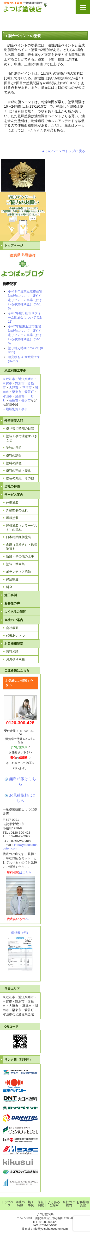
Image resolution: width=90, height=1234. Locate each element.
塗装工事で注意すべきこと (21, 438)
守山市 (7, 396)
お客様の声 (12, 603)
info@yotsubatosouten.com (50, 1228)
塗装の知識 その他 (20, 478)
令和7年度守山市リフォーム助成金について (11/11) (25, 317)
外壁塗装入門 (13, 420)
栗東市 (16, 392)
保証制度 (12, 579)
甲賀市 (7, 383)
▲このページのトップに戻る (63, 151)
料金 (9, 587)
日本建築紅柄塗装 (18, 537)
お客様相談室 (13, 643)
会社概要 (12, 628)
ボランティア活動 (18, 571)
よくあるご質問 (15, 611)
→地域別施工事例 (15, 409)
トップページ (13, 245)
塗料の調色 (14, 463)
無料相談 (12, 651)
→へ (16, 919)
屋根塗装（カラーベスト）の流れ (21, 527)
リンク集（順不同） (18, 1059)
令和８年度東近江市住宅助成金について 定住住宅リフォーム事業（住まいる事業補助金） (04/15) (25, 300)
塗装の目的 (14, 448)
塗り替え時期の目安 (20, 428)
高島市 (13, 400)
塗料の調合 (14, 455)
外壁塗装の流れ (17, 510)
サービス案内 (13, 494)
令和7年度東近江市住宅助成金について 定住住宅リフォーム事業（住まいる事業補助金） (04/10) (25, 335)
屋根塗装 (12, 518)
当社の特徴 (12, 486)
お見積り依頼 (15, 659)
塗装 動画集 (15, 564)
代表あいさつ (15, 635)
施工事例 (10, 595)
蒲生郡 (19, 396)
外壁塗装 (12, 502)
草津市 (27, 387)
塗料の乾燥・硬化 (18, 470)
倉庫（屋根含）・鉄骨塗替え (21, 547)
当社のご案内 (13, 620)
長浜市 (26, 400)
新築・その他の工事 (20, 556)
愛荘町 (29, 392)
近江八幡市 (26, 379)
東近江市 (9, 379)
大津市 (13, 387)
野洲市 (19, 383)
